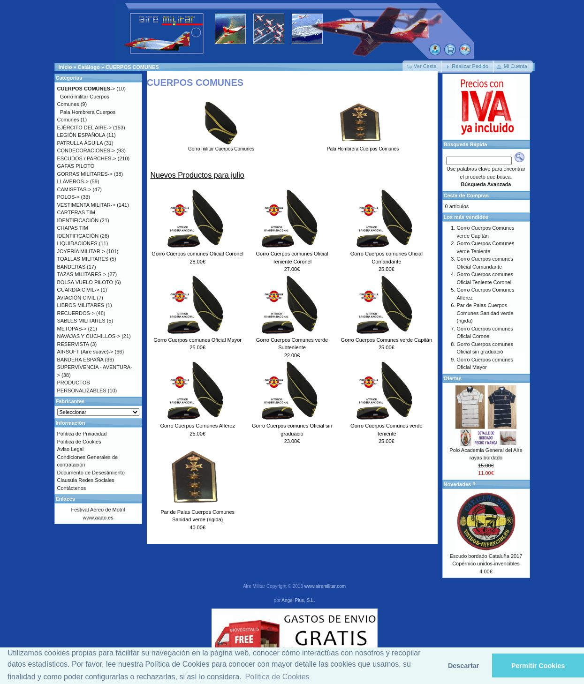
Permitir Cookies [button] (538, 665)
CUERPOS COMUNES (132, 67)
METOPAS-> (72, 328)
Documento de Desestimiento (91, 472)
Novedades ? (460, 484)
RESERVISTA (73, 344)
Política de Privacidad (82, 433)
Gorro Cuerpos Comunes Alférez (197, 425)
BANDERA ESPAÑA (80, 359)
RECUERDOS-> (76, 313)
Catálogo (89, 67)
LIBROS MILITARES (81, 305)
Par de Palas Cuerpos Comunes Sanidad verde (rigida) (485, 312)
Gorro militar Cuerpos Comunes (221, 146)
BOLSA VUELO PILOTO (85, 282)
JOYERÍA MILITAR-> (81, 251)
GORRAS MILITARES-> (85, 174)
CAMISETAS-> (74, 189)
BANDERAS (71, 267)
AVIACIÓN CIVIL (76, 298)
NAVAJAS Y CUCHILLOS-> (89, 336)
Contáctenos (71, 488)
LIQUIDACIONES (77, 243)
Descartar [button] (463, 665)
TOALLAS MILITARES (83, 259)
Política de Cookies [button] (277, 677)
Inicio (65, 67)
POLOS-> (68, 197)
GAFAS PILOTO (76, 166)
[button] (422, 66)
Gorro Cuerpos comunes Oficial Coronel (197, 253)
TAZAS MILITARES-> (81, 274)
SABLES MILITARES (81, 320)
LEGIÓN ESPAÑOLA (81, 135)
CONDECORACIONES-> (86, 150)
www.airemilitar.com (325, 586)
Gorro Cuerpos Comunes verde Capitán (386, 340)
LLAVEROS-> (73, 181)
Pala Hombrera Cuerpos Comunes (363, 146)
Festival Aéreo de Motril (98, 509)
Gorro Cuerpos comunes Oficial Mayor (197, 340)
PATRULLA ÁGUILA (80, 143)
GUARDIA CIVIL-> (78, 290)
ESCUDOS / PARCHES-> (86, 158)
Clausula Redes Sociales (85, 480)
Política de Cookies (79, 441)
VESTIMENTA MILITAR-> (86, 205)
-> (86, 88)
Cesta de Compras (466, 195)
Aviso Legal (70, 449)
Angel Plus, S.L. (298, 600)
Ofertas (453, 378)
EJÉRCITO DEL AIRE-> (84, 127)
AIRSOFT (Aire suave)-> (85, 351)
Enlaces (66, 499)
